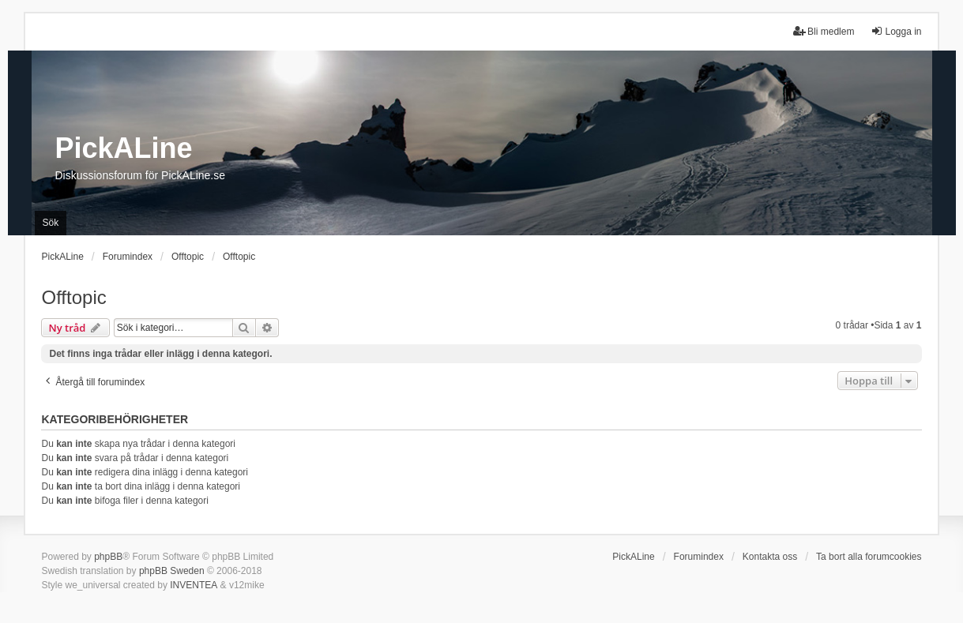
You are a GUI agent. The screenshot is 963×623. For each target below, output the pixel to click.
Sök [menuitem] (51, 222)
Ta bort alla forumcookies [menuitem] (868, 556)
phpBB (108, 556)
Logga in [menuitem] (896, 31)
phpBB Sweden (172, 570)
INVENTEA (193, 585)
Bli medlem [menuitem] (823, 31)
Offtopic (73, 297)
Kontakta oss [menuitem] (770, 556)
